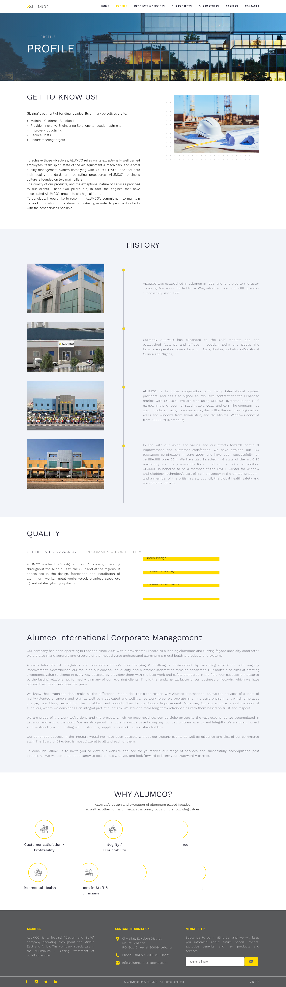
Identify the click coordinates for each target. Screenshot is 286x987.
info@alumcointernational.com (144, 963)
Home (105, 6)
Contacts (252, 6)
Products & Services (149, 6)
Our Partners (209, 6)
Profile (121, 6)
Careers (232, 6)
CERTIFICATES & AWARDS (51, 551)
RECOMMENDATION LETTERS (114, 551)
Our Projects (182, 6)
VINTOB (254, 982)
